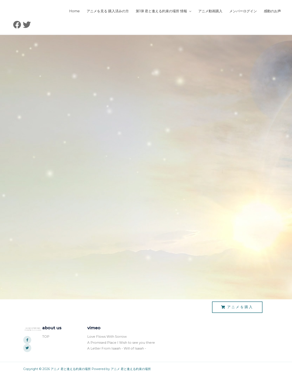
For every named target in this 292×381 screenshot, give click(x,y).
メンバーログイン (216, 28)
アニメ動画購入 (184, 28)
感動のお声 (245, 28)
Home (47, 28)
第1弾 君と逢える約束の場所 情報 (134, 28)
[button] (237, 312)
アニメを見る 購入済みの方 (81, 28)
